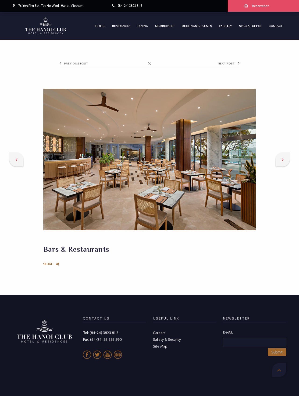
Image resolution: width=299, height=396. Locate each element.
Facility (225, 26)
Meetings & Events (197, 26)
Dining (143, 26)
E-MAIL (228, 326)
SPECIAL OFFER (250, 26)
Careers (159, 327)
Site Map (160, 340)
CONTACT (276, 26)
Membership (164, 26)
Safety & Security (167, 333)
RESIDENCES (121, 26)
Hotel (100, 26)
